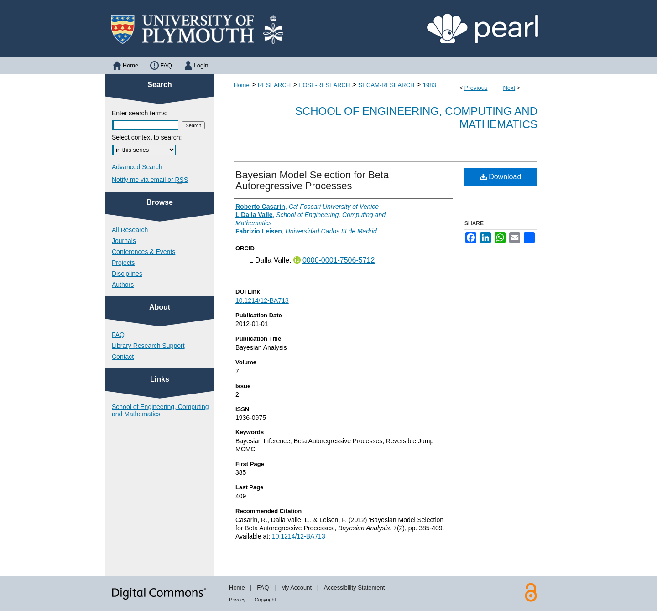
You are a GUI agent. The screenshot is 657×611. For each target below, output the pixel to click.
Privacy (237, 599)
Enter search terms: (139, 113)
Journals (124, 240)
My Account (296, 587)
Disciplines (127, 273)
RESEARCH (274, 85)
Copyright (265, 599)
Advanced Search (137, 167)
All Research (130, 229)
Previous (476, 87)
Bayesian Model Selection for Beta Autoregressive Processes (312, 180)
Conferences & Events (143, 251)
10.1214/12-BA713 (262, 300)
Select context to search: (147, 137)
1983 (429, 85)
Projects (123, 262)
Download (500, 177)
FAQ (118, 334)
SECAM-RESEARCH (387, 85)
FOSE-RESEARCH (324, 85)
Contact (123, 356)
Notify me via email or (150, 179)
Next (509, 87)
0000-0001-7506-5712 (338, 260)
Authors (123, 284)
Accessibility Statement (354, 587)
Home (242, 85)
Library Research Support (148, 345)
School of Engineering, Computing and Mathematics (160, 410)
